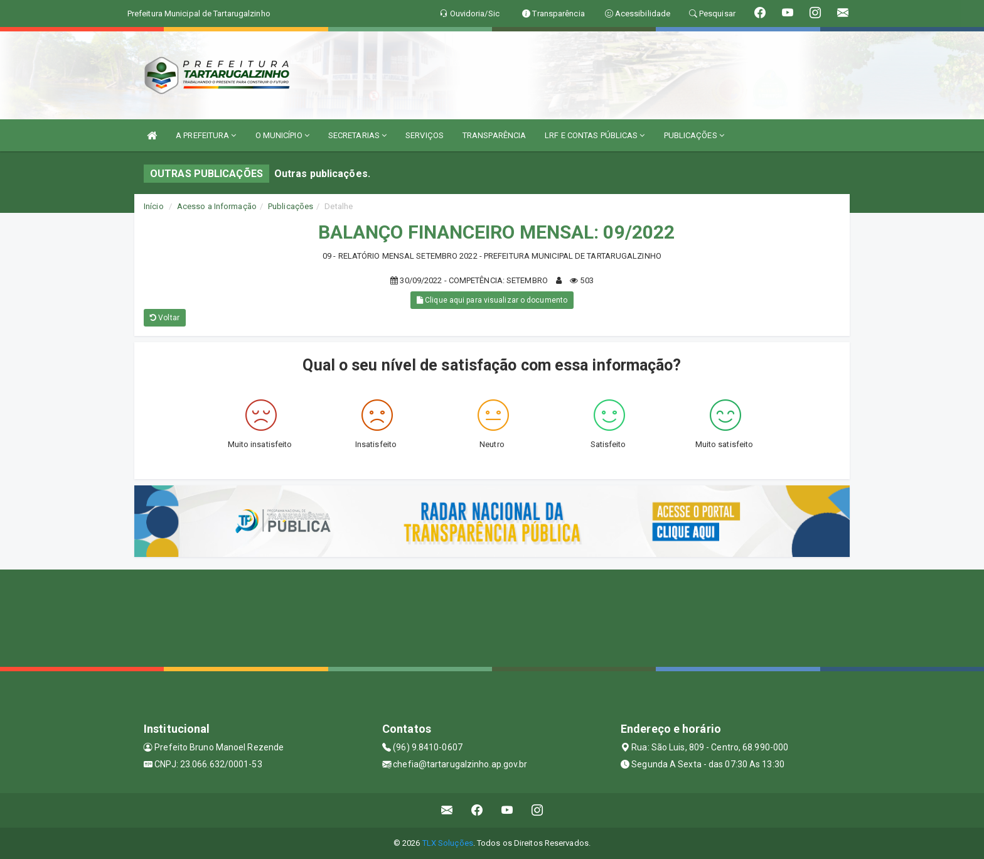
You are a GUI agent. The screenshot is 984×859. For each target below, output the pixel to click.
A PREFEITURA (206, 135)
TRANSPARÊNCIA (494, 135)
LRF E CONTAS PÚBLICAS (594, 135)
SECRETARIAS (357, 135)
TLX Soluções (447, 843)
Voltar (164, 317)
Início (154, 206)
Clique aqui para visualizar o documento (492, 300)
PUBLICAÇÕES (694, 135)
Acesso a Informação (217, 206)
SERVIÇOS (424, 135)
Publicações (290, 206)
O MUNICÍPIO (282, 135)
